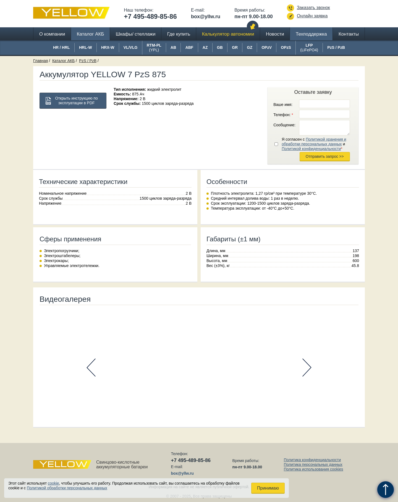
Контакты (349, 34)
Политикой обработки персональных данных (67, 488)
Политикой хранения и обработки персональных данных (314, 141)
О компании (52, 34)
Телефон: (283, 115)
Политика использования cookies (313, 469)
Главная (40, 60)
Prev (91, 367)
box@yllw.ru (205, 16)
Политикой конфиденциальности (311, 148)
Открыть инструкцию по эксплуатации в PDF (76, 100)
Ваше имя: (282, 104)
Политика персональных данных (313, 464)
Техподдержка (311, 34)
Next (306, 367)
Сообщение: (284, 125)
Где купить (178, 34)
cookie (53, 483)
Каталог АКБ (90, 34)
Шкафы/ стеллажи (136, 34)
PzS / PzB (87, 60)
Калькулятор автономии (228, 34)
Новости (275, 34)
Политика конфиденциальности (312, 460)
